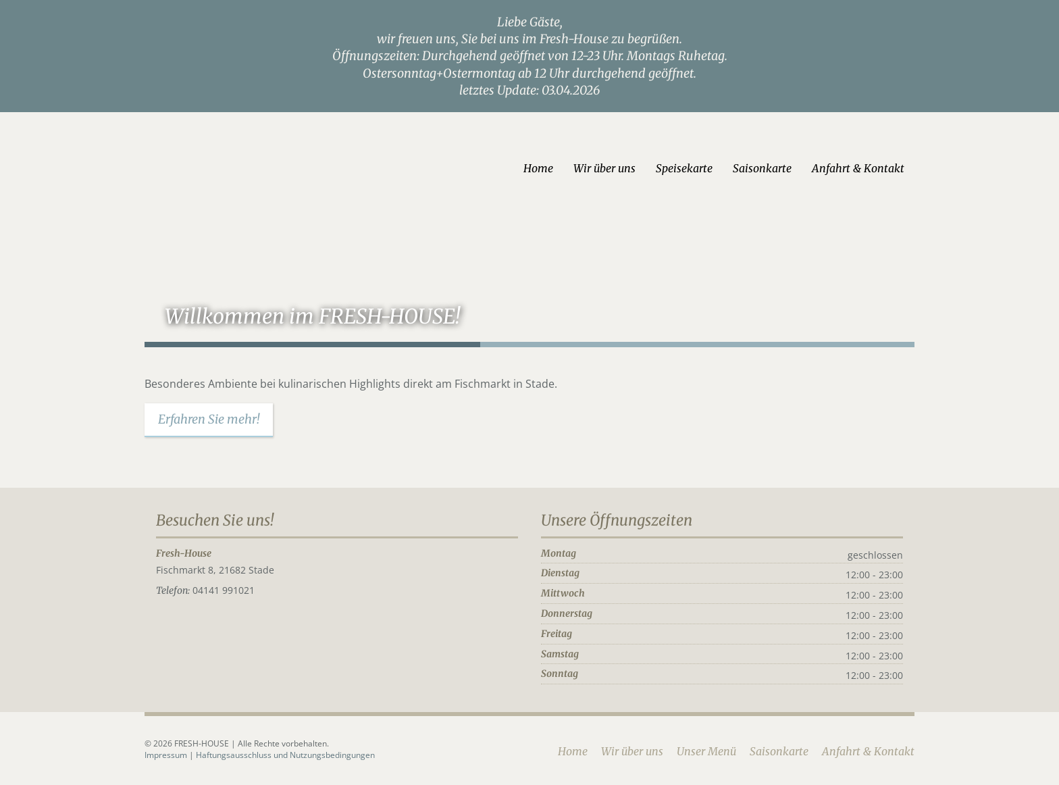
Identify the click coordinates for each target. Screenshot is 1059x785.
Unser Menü (706, 751)
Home (538, 168)
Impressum (167, 755)
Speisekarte (684, 168)
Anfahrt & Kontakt (858, 168)
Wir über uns (604, 168)
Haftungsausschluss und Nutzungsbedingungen (285, 755)
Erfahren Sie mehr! (208, 419)
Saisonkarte (762, 168)
